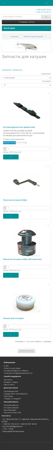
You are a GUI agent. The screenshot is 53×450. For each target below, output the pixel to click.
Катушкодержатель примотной (19, 127)
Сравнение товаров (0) (12, 70)
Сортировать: (46, 74)
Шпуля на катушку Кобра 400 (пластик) (22, 259)
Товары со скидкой (12, 398)
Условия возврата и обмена (16, 370)
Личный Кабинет (11, 405)
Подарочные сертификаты (16, 393)
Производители (11, 391)
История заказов (11, 407)
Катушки (14, 36)
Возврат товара (11, 382)
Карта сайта (9, 384)
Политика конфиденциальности (18, 373)
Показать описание (26, 351)
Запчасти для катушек (33, 36)
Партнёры (8, 396)
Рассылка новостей (12, 412)
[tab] (26, 350)
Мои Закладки (10, 410)
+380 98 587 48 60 (43, 9)
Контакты (8, 379)
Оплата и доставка (12, 368)
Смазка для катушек (13, 318)
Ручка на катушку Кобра (15, 200)
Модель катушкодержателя (14, 139)
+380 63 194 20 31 (43, 12)
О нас (6, 365)
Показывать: (46, 81)
